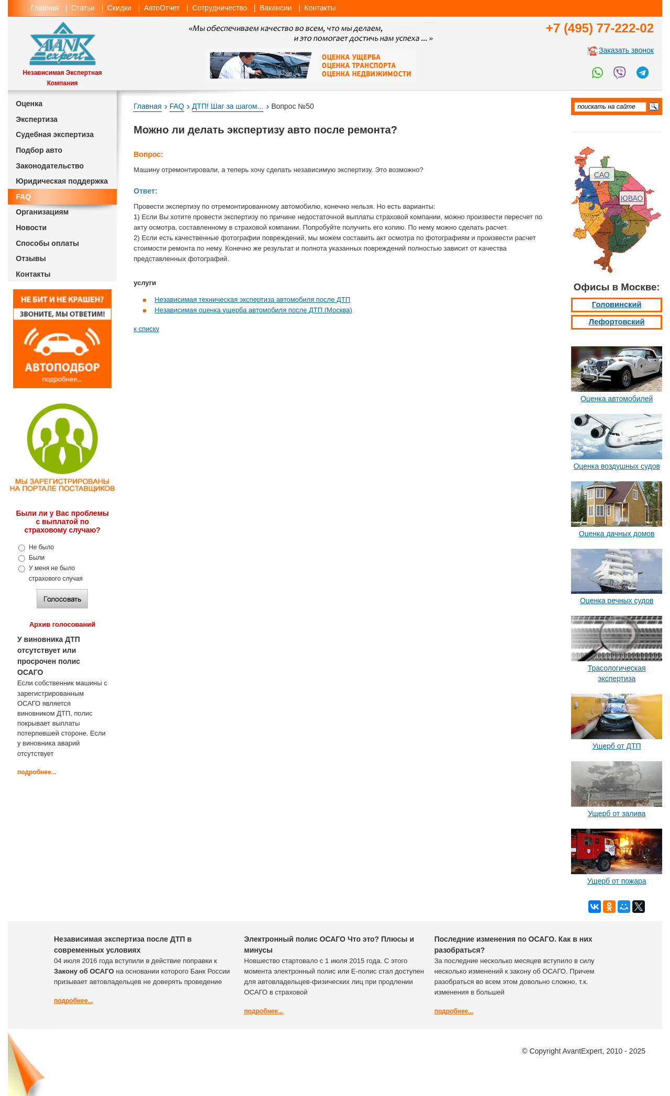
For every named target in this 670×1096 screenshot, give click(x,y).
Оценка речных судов (616, 600)
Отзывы (31, 258)
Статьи (83, 8)
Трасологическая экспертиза (617, 673)
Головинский (617, 304)
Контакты (320, 8)
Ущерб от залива (616, 813)
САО (602, 175)
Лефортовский (617, 322)
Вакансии (276, 8)
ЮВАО (632, 198)
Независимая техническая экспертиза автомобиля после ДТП (252, 299)
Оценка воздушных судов (616, 466)
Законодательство (50, 166)
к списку (146, 329)
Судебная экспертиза (55, 134)
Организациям (42, 212)
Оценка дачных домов (617, 533)
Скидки (119, 8)
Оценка (29, 103)
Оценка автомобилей (616, 398)
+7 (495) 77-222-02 (600, 28)
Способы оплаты (47, 243)
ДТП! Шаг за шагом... (227, 106)
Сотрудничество (219, 8)
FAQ (23, 197)
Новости (31, 227)
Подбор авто (39, 150)
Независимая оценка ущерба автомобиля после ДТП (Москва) (253, 310)
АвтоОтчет (162, 8)
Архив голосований (62, 624)
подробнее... (37, 772)
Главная (45, 8)
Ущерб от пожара (616, 881)
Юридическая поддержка (62, 181)
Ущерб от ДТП (617, 746)
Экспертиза (37, 119)
